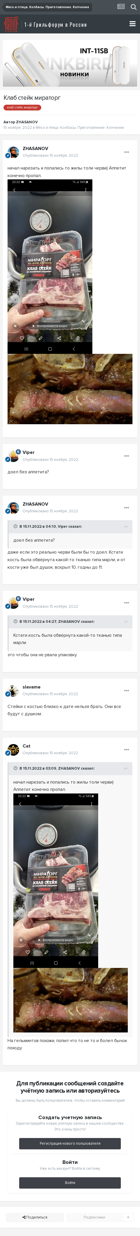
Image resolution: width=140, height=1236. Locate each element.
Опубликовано (50, 155)
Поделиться (34, 1217)
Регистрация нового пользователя (70, 1143)
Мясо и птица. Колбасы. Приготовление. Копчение (80, 127)
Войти (70, 1182)
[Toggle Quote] (16, 526)
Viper (62, 526)
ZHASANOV (69, 621)
